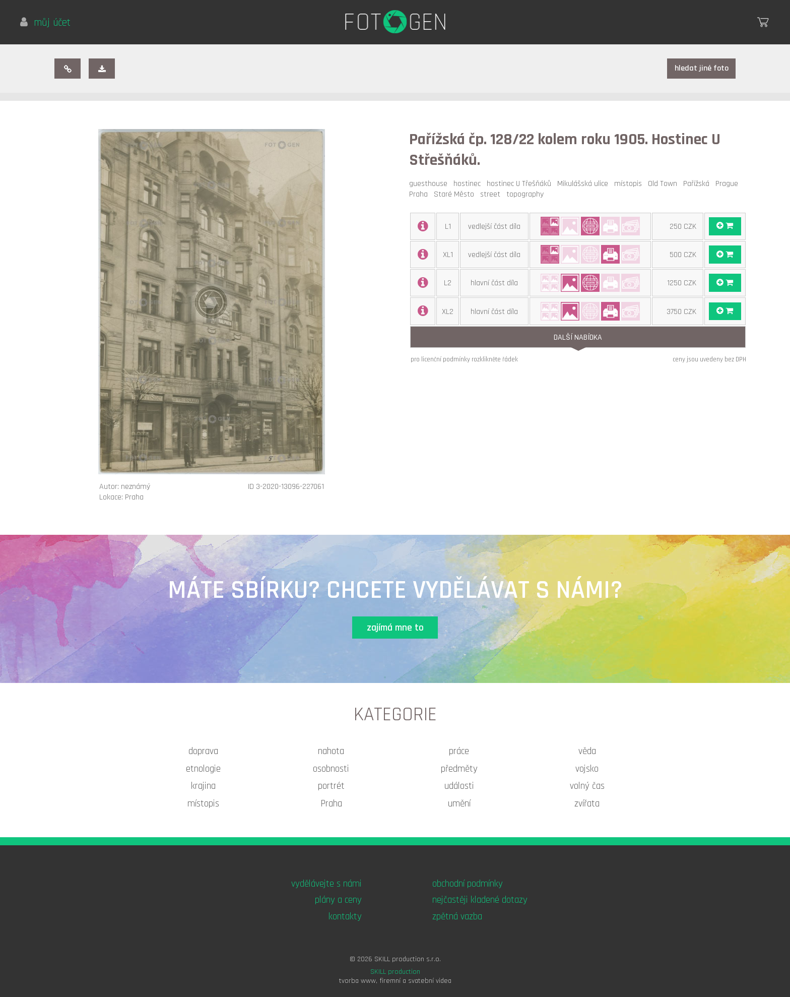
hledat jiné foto (702, 68)
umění (459, 803)
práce (459, 751)
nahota (331, 751)
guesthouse (430, 183)
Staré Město (456, 194)
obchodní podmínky (467, 884)
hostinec (469, 183)
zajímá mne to (395, 627)
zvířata (587, 803)
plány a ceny (338, 900)
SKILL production (395, 971)
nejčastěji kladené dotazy (480, 900)
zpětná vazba (457, 916)
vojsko (587, 769)
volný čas (587, 786)
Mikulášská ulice (584, 183)
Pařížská (698, 183)
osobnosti (331, 769)
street (492, 194)
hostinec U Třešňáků (521, 183)
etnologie (203, 769)
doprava (203, 751)
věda (587, 751)
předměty (459, 769)
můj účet (45, 22)
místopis (630, 183)
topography (527, 194)
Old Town (664, 183)
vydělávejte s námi (326, 884)
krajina (203, 786)
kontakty (345, 916)
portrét (331, 786)
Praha (420, 194)
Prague (728, 183)
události (459, 786)
